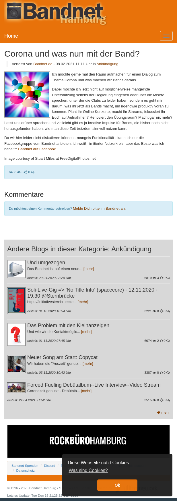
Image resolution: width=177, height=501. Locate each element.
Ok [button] (117, 485)
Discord (49, 465)
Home (11, 36)
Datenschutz (25, 470)
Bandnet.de (42, 64)
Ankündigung (107, 64)
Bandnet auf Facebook (37, 149)
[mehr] (88, 269)
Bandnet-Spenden (24, 465)
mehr (163, 412)
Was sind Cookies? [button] (88, 470)
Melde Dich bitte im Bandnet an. (99, 208)
